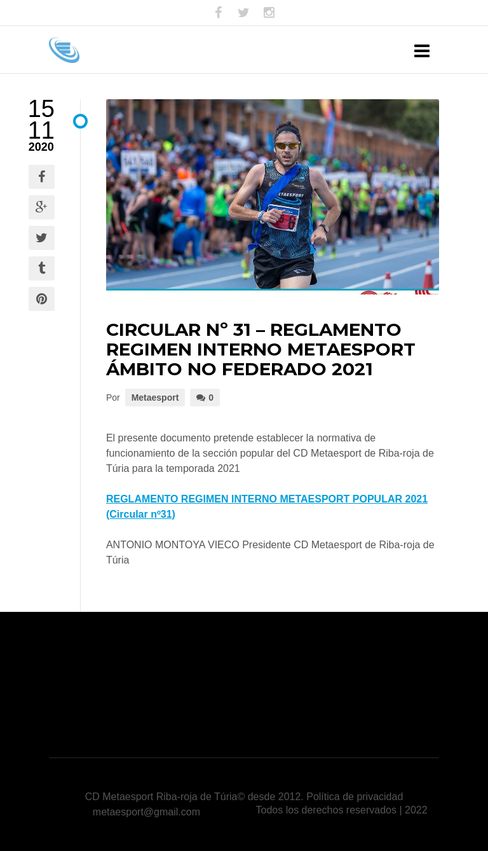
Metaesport (155, 397)
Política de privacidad (354, 796)
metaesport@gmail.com (146, 811)
